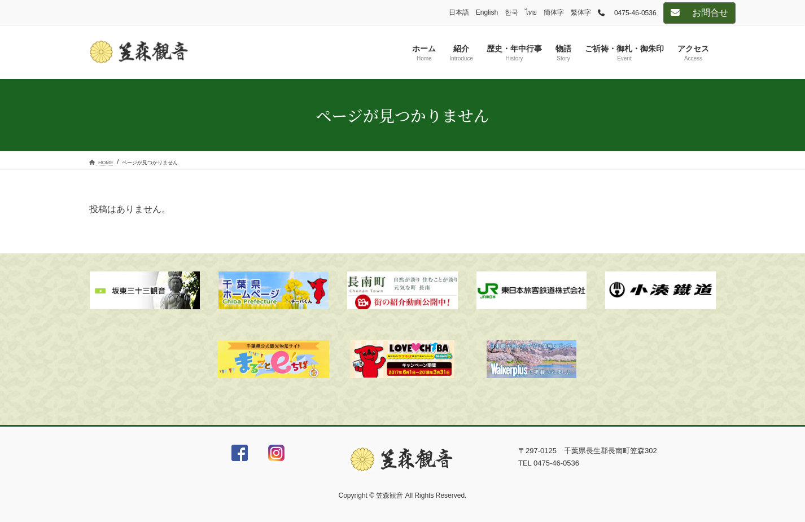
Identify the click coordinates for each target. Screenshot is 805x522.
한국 (511, 12)
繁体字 (581, 12)
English (487, 12)
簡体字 (554, 12)
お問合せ (699, 12)
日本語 (459, 12)
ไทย (531, 12)
